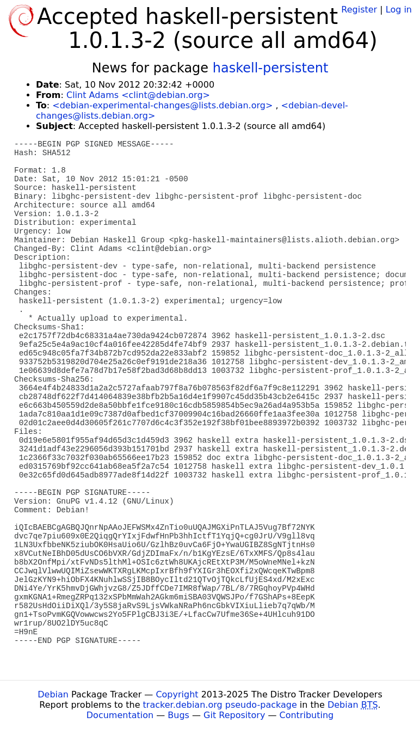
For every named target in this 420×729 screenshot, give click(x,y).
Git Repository (234, 715)
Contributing (307, 715)
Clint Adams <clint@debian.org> (138, 95)
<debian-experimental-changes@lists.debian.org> (162, 105)
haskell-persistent (271, 68)
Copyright (177, 694)
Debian (53, 694)
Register (359, 9)
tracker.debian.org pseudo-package (220, 705)
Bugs (178, 715)
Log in (399, 9)
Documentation (120, 715)
